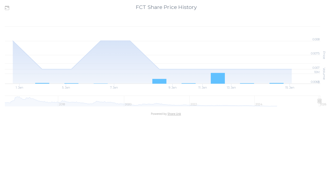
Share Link (174, 114)
